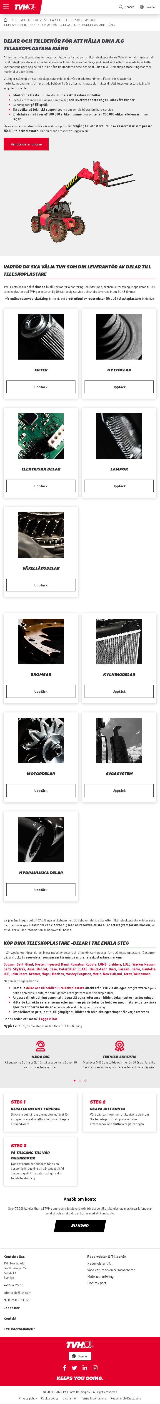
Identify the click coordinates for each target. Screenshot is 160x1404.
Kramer (34, 974)
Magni (46, 974)
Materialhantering (100, 1276)
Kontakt (10, 1318)
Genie (136, 969)
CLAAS (83, 969)
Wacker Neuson (144, 964)
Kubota (91, 964)
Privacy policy (28, 1398)
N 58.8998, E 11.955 (17, 1300)
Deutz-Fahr (98, 969)
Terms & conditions (93, 1398)
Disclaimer (70, 1398)
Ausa (31, 969)
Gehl (20, 964)
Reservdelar (21, 20)
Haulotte (148, 969)
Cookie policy (49, 1398)
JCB (6, 974)
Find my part (96, 1283)
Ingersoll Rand (58, 964)
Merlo (97, 974)
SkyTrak (19, 969)
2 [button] (80, 1080)
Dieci (112, 969)
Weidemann (141, 974)
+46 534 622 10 (13, 1285)
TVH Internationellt (19, 1328)
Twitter (74, 1367)
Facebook (64, 1367)
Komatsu (77, 964)
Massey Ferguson (78, 974)
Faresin (124, 969)
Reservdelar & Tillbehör (106, 1256)
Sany (7, 969)
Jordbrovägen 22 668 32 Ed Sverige (15, 1272)
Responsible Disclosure (125, 1398)
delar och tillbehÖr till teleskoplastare (55, 988)
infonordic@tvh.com (17, 1292)
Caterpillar (67, 969)
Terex (127, 974)
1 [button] (74, 1080)
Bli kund (80, 1225)
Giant (29, 964)
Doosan (9, 964)
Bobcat (42, 969)
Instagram (95, 1367)
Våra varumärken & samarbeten (111, 1270)
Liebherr (115, 964)
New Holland (112, 974)
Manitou (58, 974)
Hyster (40, 964)
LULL (126, 964)
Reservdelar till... (50, 20)
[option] (40, 1055)
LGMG (102, 964)
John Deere (19, 974)
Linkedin (85, 1367)
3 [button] (85, 1080)
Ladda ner (12, 1307)
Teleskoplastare (82, 20)
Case (53, 969)
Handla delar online (26, 144)
